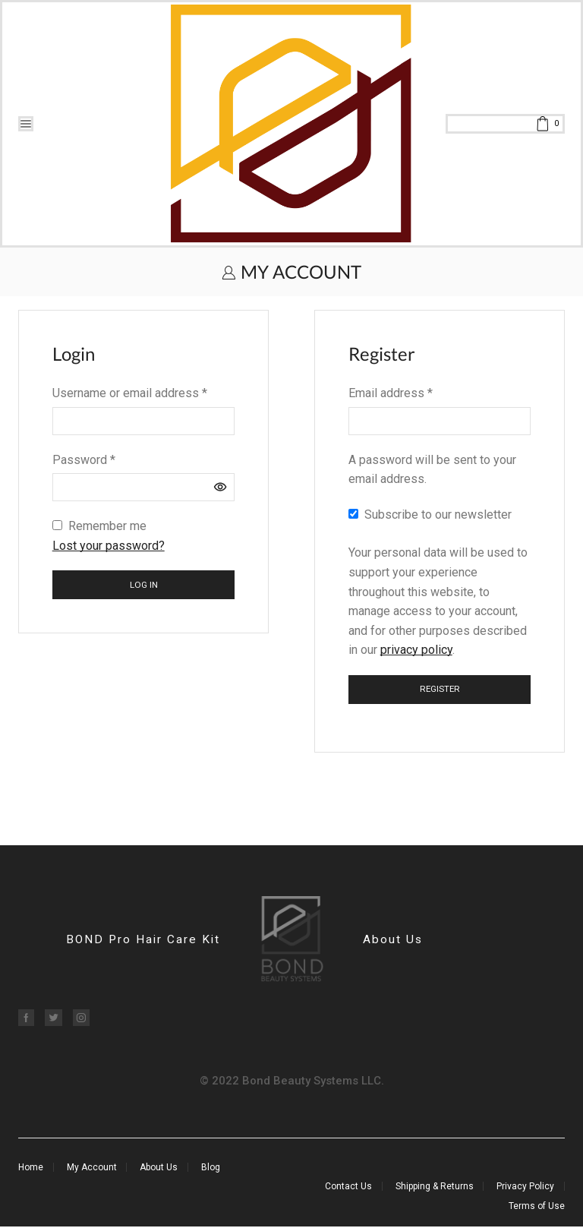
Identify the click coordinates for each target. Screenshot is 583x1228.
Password (83, 460)
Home (30, 1168)
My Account (92, 1168)
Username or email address (129, 393)
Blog (210, 1168)
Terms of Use (537, 1206)
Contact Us (348, 1187)
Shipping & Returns (434, 1187)
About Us (394, 940)
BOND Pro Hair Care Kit (140, 940)
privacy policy (416, 649)
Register (440, 688)
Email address (390, 393)
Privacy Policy (525, 1187)
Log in (144, 584)
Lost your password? (108, 545)
